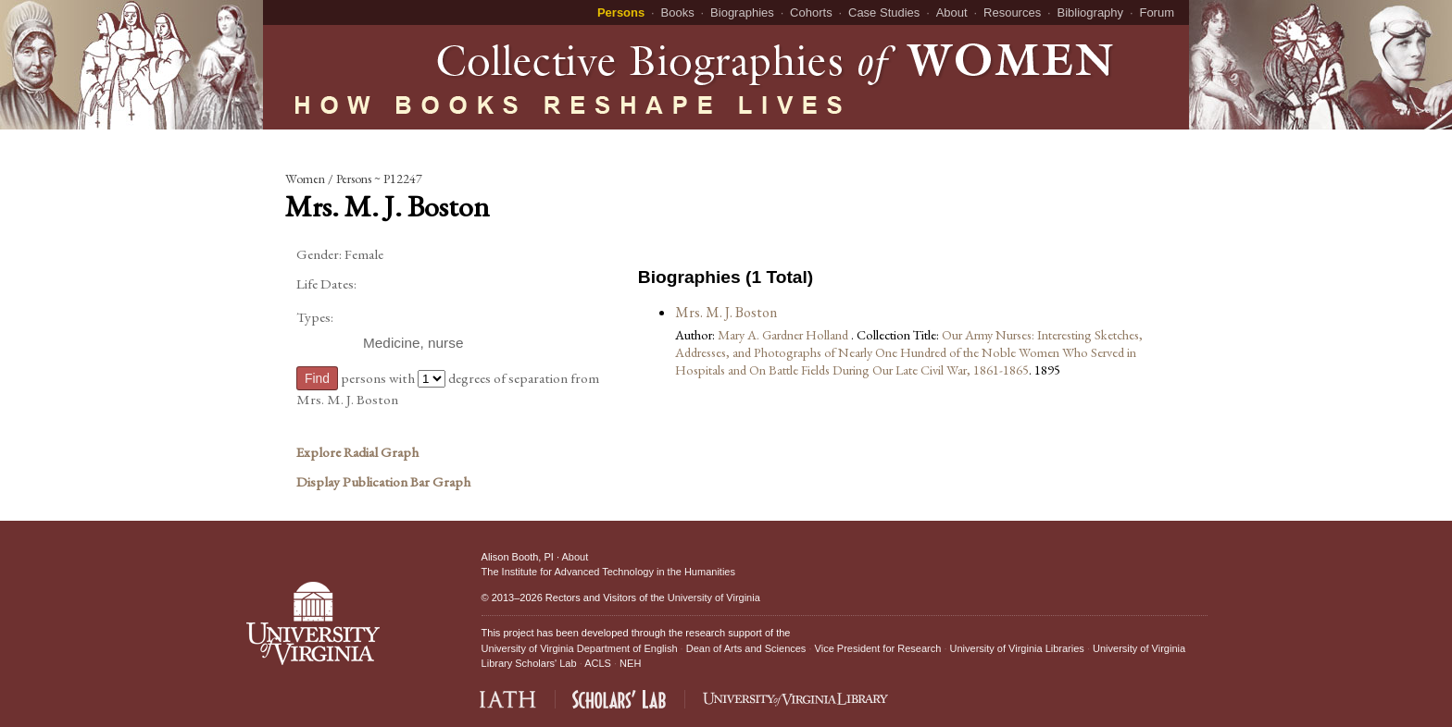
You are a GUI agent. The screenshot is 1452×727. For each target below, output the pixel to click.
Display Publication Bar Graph (383, 482)
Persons (621, 12)
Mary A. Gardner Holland (784, 334)
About (952, 12)
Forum (1156, 12)
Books (678, 12)
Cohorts (811, 12)
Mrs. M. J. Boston (726, 312)
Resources (1012, 12)
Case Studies (884, 12)
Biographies (742, 12)
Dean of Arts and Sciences (746, 648)
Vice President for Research (878, 648)
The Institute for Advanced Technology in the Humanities (608, 571)
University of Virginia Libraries (1017, 648)
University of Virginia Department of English (580, 648)
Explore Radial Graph (357, 452)
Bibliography (1091, 12)
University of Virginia (714, 597)
